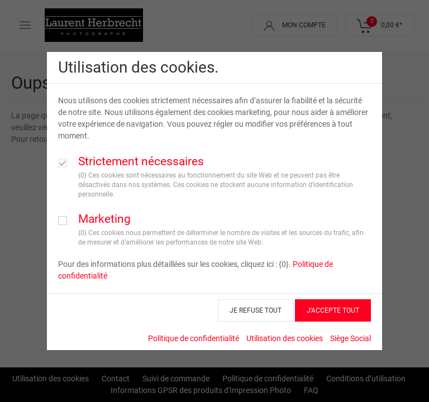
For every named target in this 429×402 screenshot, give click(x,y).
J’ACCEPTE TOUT (333, 310)
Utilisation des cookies (284, 338)
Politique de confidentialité (193, 338)
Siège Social (350, 338)
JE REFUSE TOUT (256, 310)
